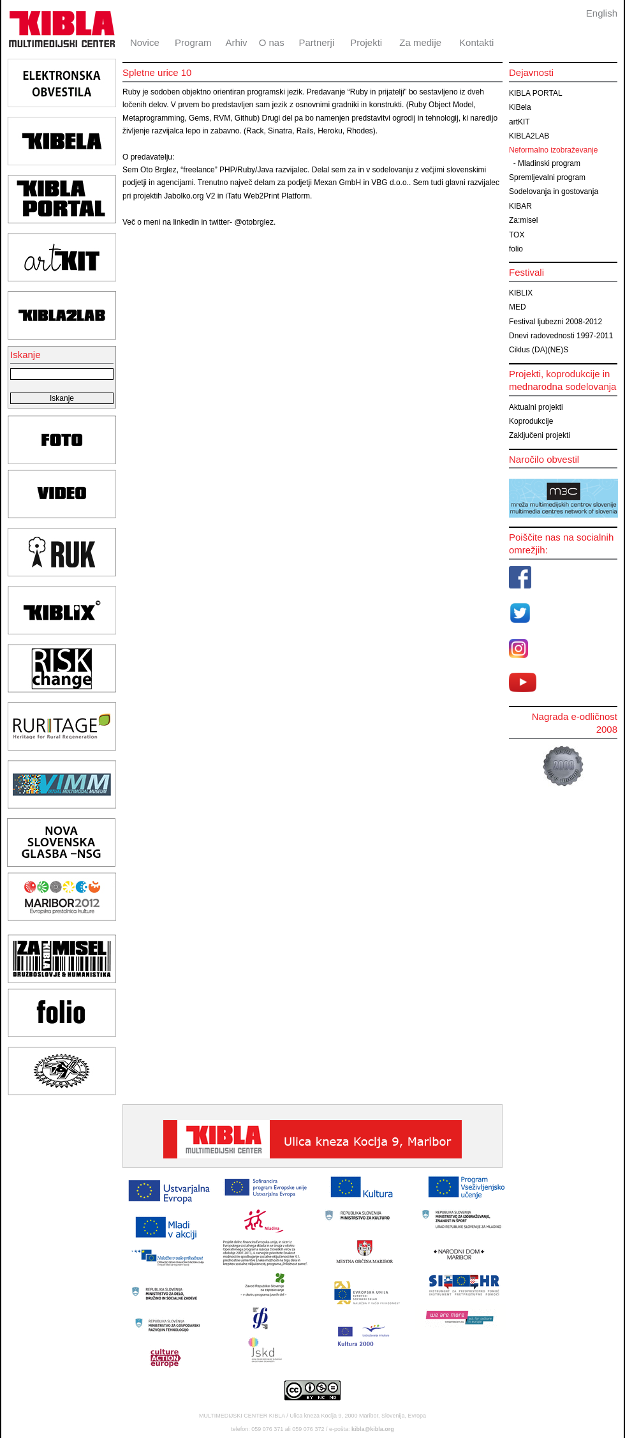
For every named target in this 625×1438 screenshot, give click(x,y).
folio (516, 248)
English (601, 13)
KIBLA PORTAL (535, 93)
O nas (271, 42)
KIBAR (520, 206)
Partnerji (316, 42)
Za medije (420, 42)
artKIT (519, 121)
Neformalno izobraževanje (553, 150)
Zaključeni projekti (539, 435)
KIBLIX (521, 292)
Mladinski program (549, 163)
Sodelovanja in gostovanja (553, 191)
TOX (516, 234)
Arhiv (236, 42)
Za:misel (523, 220)
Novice (144, 42)
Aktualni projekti (536, 407)
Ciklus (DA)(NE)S (538, 349)
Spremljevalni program (547, 177)
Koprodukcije (531, 421)
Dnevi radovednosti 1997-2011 (561, 335)
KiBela (520, 107)
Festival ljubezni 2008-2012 (555, 321)
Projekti (366, 42)
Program (193, 42)
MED (517, 307)
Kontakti (476, 42)
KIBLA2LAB (529, 135)
